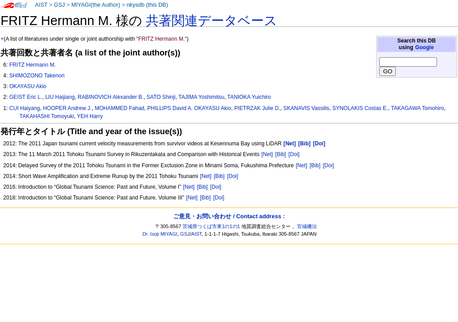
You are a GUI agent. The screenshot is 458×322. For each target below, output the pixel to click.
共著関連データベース (211, 20)
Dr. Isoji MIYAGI (160, 234)
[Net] (267, 154)
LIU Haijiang (60, 97)
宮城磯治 (307, 226)
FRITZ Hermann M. (32, 65)
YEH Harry (90, 116)
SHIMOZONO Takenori (36, 75)
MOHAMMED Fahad (119, 108)
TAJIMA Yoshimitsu (201, 97)
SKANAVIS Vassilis (306, 108)
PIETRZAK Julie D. (257, 108)
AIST (41, 5)
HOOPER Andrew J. (67, 108)
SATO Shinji (161, 97)
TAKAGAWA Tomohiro (417, 108)
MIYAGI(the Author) (95, 5)
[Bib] (280, 154)
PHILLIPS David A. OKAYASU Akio (189, 108)
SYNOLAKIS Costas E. (360, 108)
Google (424, 47)
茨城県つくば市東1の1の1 (211, 226)
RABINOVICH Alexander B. (111, 97)
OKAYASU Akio (28, 86)
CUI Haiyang (24, 108)
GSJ (59, 5)
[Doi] (294, 154)
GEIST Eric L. (25, 97)
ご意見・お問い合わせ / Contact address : (228, 216)
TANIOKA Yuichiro (249, 97)
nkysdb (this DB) (147, 5)
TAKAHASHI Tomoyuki (47, 116)
